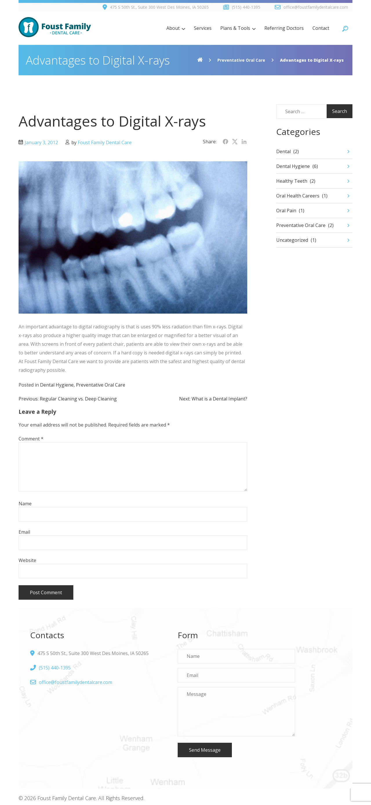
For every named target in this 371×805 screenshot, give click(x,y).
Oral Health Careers (297, 196)
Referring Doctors (284, 28)
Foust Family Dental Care (105, 142)
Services (203, 28)
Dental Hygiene (57, 385)
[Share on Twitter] (235, 141)
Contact (320, 28)
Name (25, 503)
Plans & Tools (235, 28)
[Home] (200, 60)
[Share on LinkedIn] (244, 141)
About (173, 28)
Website (27, 560)
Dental (283, 151)
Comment (31, 439)
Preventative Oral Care (241, 60)
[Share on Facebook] (225, 141)
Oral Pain (286, 210)
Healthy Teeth (291, 181)
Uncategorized (292, 240)
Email (24, 532)
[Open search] (345, 28)
